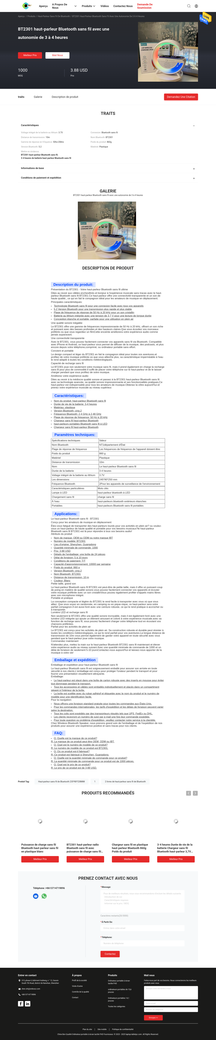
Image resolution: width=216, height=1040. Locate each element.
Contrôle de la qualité (80, 992)
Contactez (110, 954)
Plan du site (87, 1029)
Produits (31, 16)
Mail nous (57, 55)
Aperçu (21, 16)
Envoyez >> (153, 1018)
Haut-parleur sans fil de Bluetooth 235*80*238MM (61, 781)
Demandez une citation (181, 96)
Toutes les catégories (116, 1006)
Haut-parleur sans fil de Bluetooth (54, 16)
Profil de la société (79, 980)
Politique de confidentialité (123, 1029)
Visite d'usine (77, 986)
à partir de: (107, 922)
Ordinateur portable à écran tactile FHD (119, 982)
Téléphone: (107, 937)
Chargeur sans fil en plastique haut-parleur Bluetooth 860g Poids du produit (130, 848)
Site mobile (102, 1029)
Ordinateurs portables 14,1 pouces (118, 999)
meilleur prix (30, 55)
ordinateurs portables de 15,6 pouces (119, 990)
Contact (75, 997)
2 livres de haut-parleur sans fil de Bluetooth (125, 781)
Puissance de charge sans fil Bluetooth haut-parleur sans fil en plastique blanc (39, 848)
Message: (106, 887)
